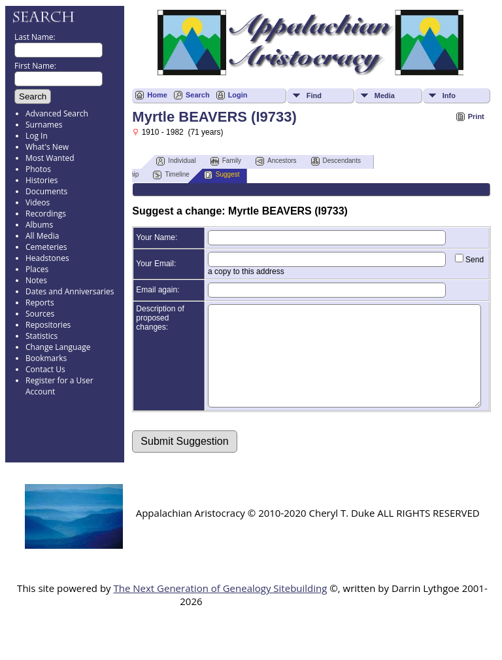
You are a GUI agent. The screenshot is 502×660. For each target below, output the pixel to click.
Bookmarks (46, 358)
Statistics (41, 335)
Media (385, 95)
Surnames (43, 124)
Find (314, 95)
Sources (39, 313)
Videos (37, 202)
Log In (36, 135)
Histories (41, 180)
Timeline (171, 175)
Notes (36, 280)
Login (238, 95)
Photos (38, 169)
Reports (39, 302)
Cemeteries (46, 246)
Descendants (336, 161)
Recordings (45, 213)
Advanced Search (56, 113)
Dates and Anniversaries (69, 291)
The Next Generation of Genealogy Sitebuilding (220, 607)
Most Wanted (50, 158)
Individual (175, 161)
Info (449, 95)
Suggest (222, 175)
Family (225, 161)
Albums (39, 224)
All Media (42, 235)
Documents (46, 191)
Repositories (48, 324)
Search (198, 95)
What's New (47, 146)
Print (476, 116)
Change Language (57, 347)
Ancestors (276, 161)
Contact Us (45, 369)
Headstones (47, 258)
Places (36, 269)
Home (157, 95)
